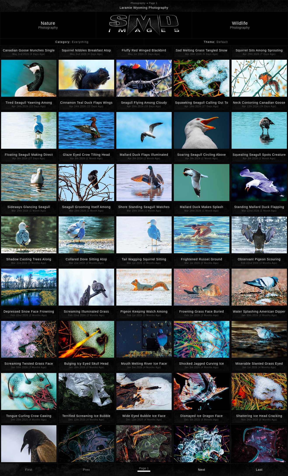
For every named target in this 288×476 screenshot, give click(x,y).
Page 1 (144, 468)
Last (259, 469)
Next (201, 469)
